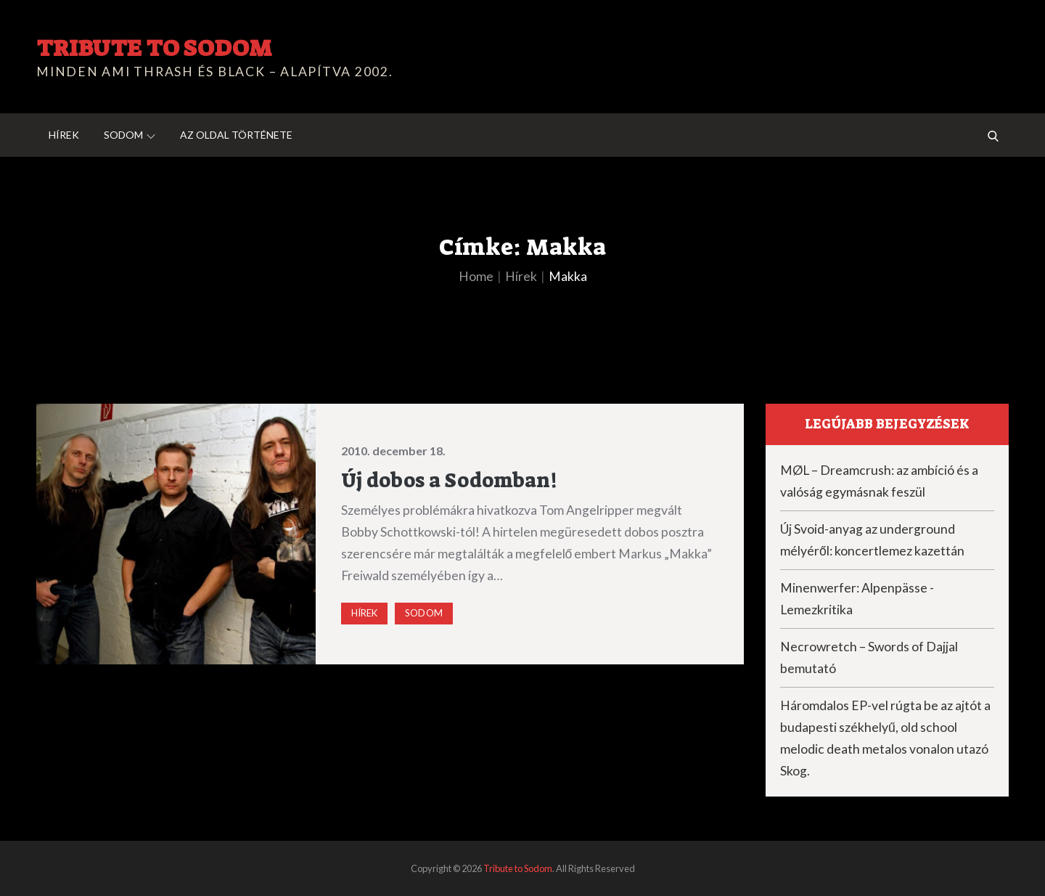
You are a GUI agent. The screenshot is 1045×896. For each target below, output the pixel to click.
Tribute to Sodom (153, 48)
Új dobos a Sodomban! (449, 480)
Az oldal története (236, 135)
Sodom (129, 135)
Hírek (64, 135)
